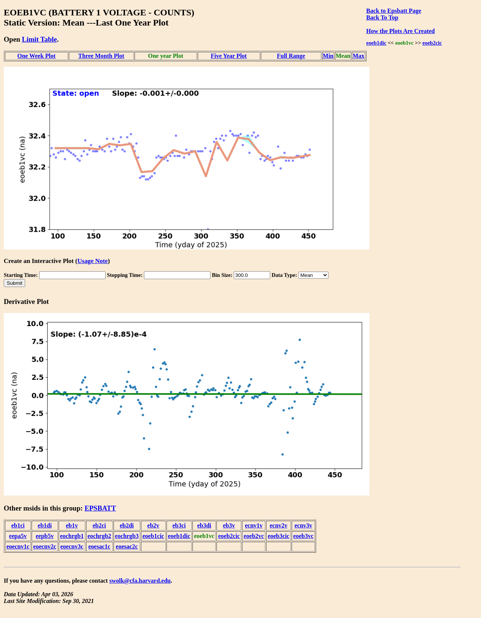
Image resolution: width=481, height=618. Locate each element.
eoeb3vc (303, 536)
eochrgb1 (72, 536)
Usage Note (92, 260)
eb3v (229, 525)
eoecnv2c (44, 546)
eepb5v (45, 536)
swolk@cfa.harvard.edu (140, 580)
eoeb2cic (432, 43)
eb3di (204, 525)
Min (328, 56)
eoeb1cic (153, 536)
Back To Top (382, 17)
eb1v (72, 525)
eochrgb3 (127, 536)
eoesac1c (99, 546)
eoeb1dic (376, 43)
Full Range (291, 56)
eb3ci (179, 525)
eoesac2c (127, 546)
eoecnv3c (72, 546)
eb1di (44, 525)
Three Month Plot (101, 56)
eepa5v (18, 536)
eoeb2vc (254, 536)
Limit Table (39, 39)
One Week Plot (36, 56)
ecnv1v (254, 525)
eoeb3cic (278, 536)
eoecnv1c (17, 546)
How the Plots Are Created (400, 31)
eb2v (153, 525)
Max (358, 56)
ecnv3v (303, 525)
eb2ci (99, 525)
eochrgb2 (99, 536)
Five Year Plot (229, 56)
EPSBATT (100, 508)
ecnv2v (278, 525)
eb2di (127, 525)
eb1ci (18, 525)
